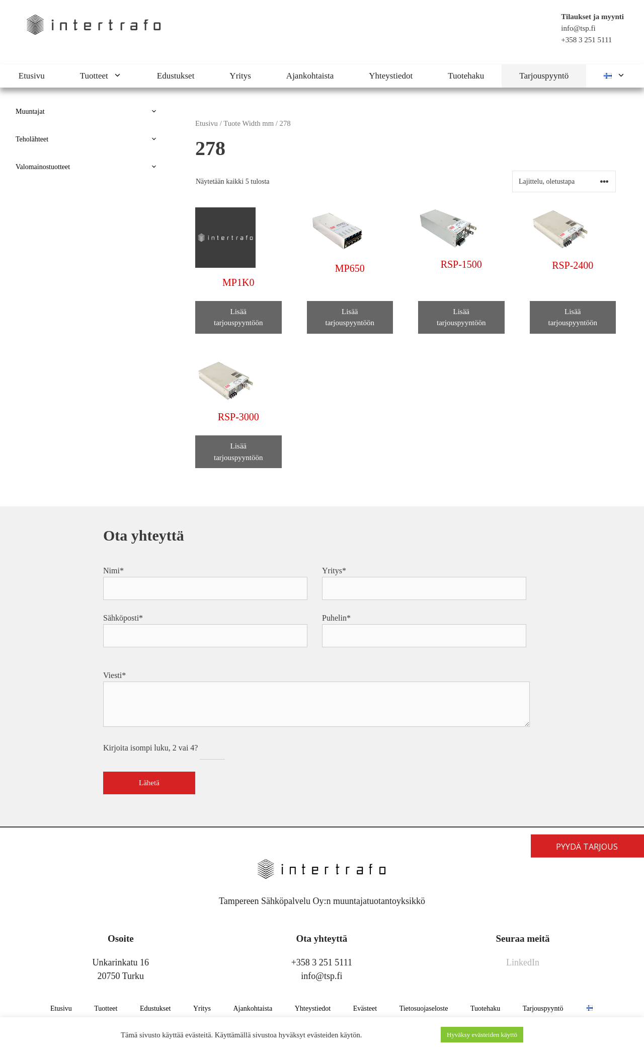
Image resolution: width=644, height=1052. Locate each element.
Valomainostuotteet (90, 167)
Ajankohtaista (310, 76)
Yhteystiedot (391, 76)
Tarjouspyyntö (544, 76)
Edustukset (176, 76)
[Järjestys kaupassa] (564, 181)
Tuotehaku (466, 76)
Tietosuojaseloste (423, 1008)
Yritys (240, 76)
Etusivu (32, 76)
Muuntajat (90, 111)
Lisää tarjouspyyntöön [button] (238, 317)
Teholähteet (90, 139)
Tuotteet (109, 76)
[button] (123, 76)
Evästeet (365, 1008)
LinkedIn (522, 962)
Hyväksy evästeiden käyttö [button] (482, 1034)
